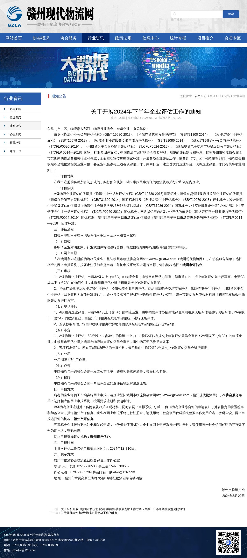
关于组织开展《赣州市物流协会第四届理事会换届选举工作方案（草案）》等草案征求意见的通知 (123, 509)
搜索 (231, 14)
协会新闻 (15, 134)
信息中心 (150, 38)
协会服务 (68, 38)
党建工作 (15, 151)
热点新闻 (15, 109)
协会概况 (41, 38)
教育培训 (15, 142)
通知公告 (15, 125)
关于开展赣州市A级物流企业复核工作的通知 (89, 512)
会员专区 (233, 38)
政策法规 (123, 38)
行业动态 (15, 117)
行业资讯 (96, 38)
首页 (197, 96)
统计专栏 (178, 38)
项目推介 (205, 38)
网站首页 (14, 38)
